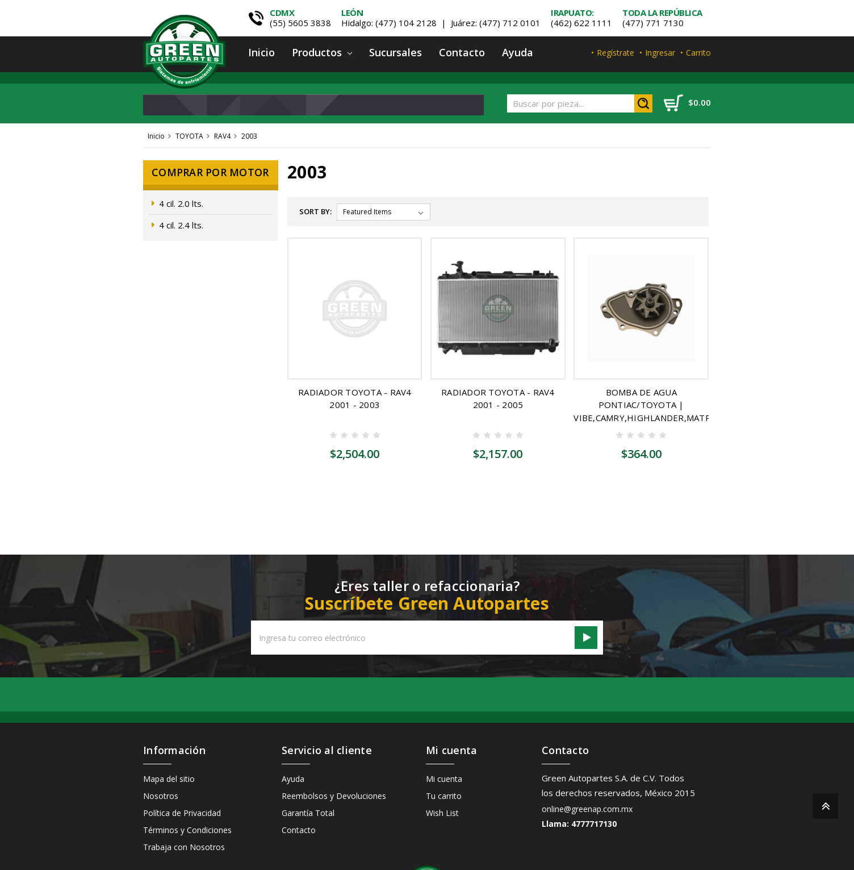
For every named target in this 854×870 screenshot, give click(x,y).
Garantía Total (308, 761)
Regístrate (615, 52)
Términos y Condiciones (187, 778)
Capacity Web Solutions (670, 853)
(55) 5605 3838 (300, 22)
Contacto (462, 52)
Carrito (698, 52)
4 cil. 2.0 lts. (181, 203)
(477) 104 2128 (406, 22)
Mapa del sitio (169, 727)
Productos (322, 52)
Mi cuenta (444, 727)
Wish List (442, 761)
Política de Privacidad (182, 761)
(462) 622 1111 (581, 22)
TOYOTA (189, 136)
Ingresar (660, 52)
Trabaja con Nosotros (184, 795)
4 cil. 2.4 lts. (181, 225)
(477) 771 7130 (653, 22)
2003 (249, 136)
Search (643, 103)
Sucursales (395, 52)
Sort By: (315, 211)
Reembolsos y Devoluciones (334, 744)
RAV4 (222, 136)
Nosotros (160, 744)
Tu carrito (444, 744)
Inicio (261, 52)
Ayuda (517, 52)
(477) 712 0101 (510, 22)
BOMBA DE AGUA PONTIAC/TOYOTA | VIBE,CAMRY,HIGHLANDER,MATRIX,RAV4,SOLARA (675, 404)
